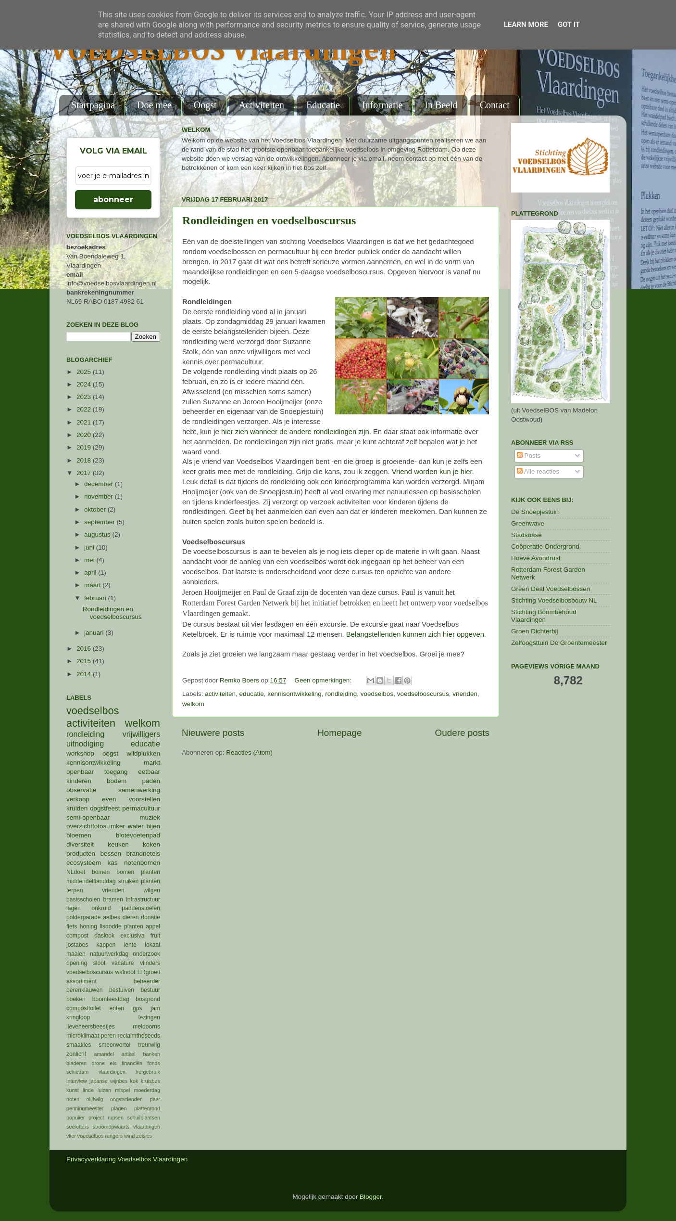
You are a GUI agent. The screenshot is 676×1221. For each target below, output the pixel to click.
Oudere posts (462, 733)
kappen (106, 944)
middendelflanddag (91, 881)
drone (98, 1063)
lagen (73, 908)
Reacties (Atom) (249, 752)
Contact (495, 105)
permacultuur (141, 808)
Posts (529, 455)
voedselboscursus (423, 693)
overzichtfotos (86, 826)
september (100, 522)
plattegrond (147, 1108)
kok (134, 1081)
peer (155, 1099)
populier (75, 1117)
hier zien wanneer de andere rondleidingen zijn (295, 432)
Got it (569, 24)
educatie (251, 693)
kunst (72, 1090)
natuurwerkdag (109, 954)
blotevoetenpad (138, 835)
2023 (84, 396)
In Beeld (441, 105)
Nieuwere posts (213, 733)
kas (112, 862)
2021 (84, 422)
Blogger (371, 1196)
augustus (98, 534)
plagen (118, 1108)
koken (151, 844)
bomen (101, 872)
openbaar (80, 771)
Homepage (339, 733)
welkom (193, 703)
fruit (155, 935)
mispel (122, 1090)
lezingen (149, 1017)
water (136, 826)
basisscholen (83, 899)
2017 (84, 472)
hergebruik (148, 1072)
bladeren (76, 1063)
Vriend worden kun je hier (432, 472)
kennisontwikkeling (294, 693)
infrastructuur (143, 899)
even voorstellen (131, 799)
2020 (84, 434)
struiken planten (139, 881)
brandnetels (143, 853)
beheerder (147, 981)
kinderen (78, 780)
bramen (113, 899)
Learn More (526, 24)
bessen (110, 853)
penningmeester (84, 1108)
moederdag (147, 1090)
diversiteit (80, 844)
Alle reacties (538, 471)
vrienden (464, 693)
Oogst (205, 105)
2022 (84, 409)
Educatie (323, 105)
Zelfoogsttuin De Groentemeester (559, 642)
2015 (84, 661)
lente (130, 944)
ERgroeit (149, 972)
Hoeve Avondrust (536, 558)
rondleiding (341, 693)
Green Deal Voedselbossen (550, 588)
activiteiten (220, 693)
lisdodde (111, 926)
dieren (131, 917)
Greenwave (527, 523)
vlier (71, 1136)
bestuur (151, 990)
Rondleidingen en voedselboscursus (269, 220)
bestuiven (121, 990)
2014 (84, 674)
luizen (104, 1090)
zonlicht (76, 1054)
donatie (150, 917)
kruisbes (150, 1081)
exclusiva (132, 935)
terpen (74, 890)
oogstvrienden (126, 1099)
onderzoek (146, 954)
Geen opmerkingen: (323, 680)
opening (76, 963)
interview (76, 1081)
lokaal (152, 944)
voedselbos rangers (100, 1136)
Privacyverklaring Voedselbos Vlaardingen (127, 1159)
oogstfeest (105, 808)
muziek (149, 817)
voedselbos (377, 693)
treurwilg (149, 1044)
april (91, 572)
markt (152, 762)
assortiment (81, 981)
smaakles (78, 1044)
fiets (71, 926)
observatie (81, 790)
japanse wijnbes (108, 1081)
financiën (132, 1063)
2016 (84, 648)
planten (133, 926)
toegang (116, 771)
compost (77, 935)
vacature (123, 963)
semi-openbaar (88, 817)
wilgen (152, 890)
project (96, 1117)
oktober (96, 509)
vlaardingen (146, 1127)
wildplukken (143, 753)
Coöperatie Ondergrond (545, 546)
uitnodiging (85, 743)
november (99, 496)
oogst (110, 753)
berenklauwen (84, 990)
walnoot (125, 972)
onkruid (101, 908)
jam (155, 1008)
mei (90, 560)
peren (108, 1035)
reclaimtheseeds (139, 1035)
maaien (76, 954)
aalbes (111, 917)
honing (88, 926)
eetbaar (149, 771)
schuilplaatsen (143, 1117)
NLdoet (75, 872)
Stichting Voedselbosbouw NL (554, 600)
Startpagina (93, 105)
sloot (99, 963)
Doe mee (154, 105)
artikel (129, 1054)
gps (137, 1008)
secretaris (77, 1127)
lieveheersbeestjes (90, 1026)
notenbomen (142, 862)
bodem (116, 780)
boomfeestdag (110, 999)
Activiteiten (261, 105)
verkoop (77, 799)
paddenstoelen (141, 908)
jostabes (77, 944)
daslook (104, 935)
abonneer (113, 199)
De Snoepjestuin (535, 511)
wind (129, 1136)
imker (117, 826)
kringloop (78, 1017)
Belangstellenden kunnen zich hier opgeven (415, 634)
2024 (84, 384)
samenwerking (139, 790)
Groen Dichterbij (534, 631)
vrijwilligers (141, 734)
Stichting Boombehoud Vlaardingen (543, 615)
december (99, 484)
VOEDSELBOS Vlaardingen (223, 51)
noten (72, 1099)
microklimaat (82, 1035)
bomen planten (138, 872)
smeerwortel (114, 1044)
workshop (80, 753)
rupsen (116, 1117)
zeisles (144, 1136)
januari (94, 632)
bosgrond (148, 999)
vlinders (150, 963)
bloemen (78, 835)
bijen (153, 826)
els (113, 1063)
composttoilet (83, 1008)
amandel (103, 1054)
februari (96, 598)
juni (90, 547)
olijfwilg (95, 1099)
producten (80, 853)
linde (88, 1090)
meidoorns (146, 1026)
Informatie (382, 105)
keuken (118, 844)
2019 (84, 447)
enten (117, 1008)
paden (151, 780)
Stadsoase (526, 535)
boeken (76, 999)
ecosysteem (83, 862)
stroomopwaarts (111, 1127)
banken (151, 1054)
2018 (84, 460)
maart (93, 585)
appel (153, 926)
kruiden (77, 808)
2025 (84, 371)
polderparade (83, 917)
